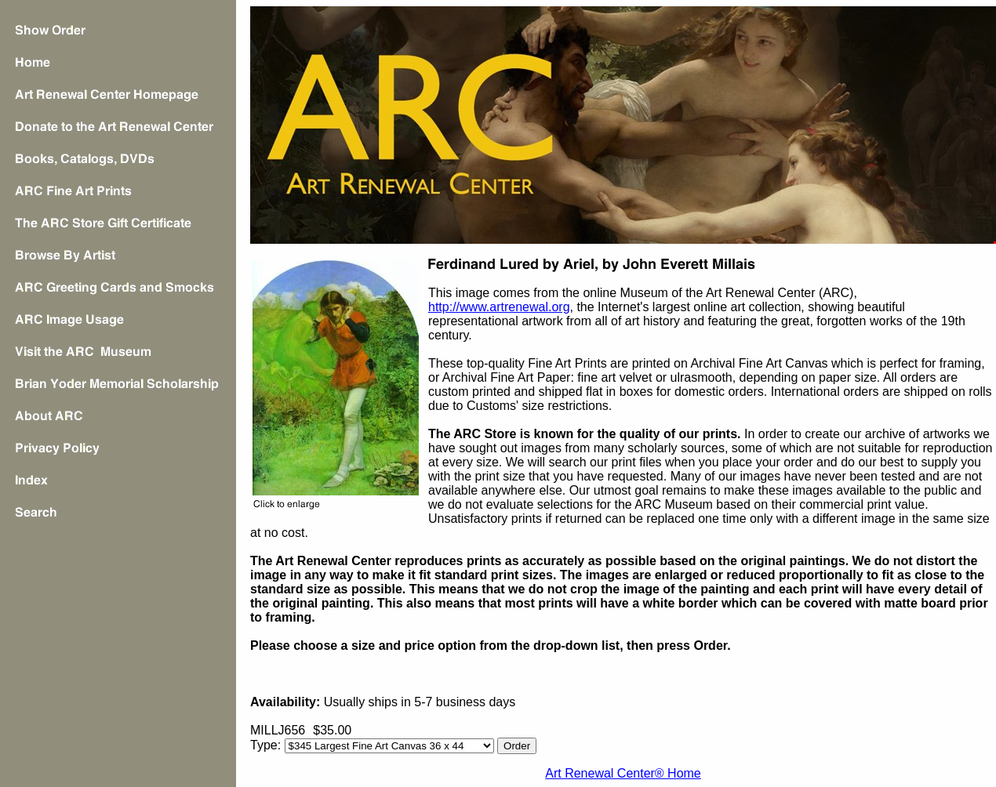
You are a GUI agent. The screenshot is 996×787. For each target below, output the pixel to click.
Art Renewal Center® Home (623, 773)
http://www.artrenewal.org (499, 307)
